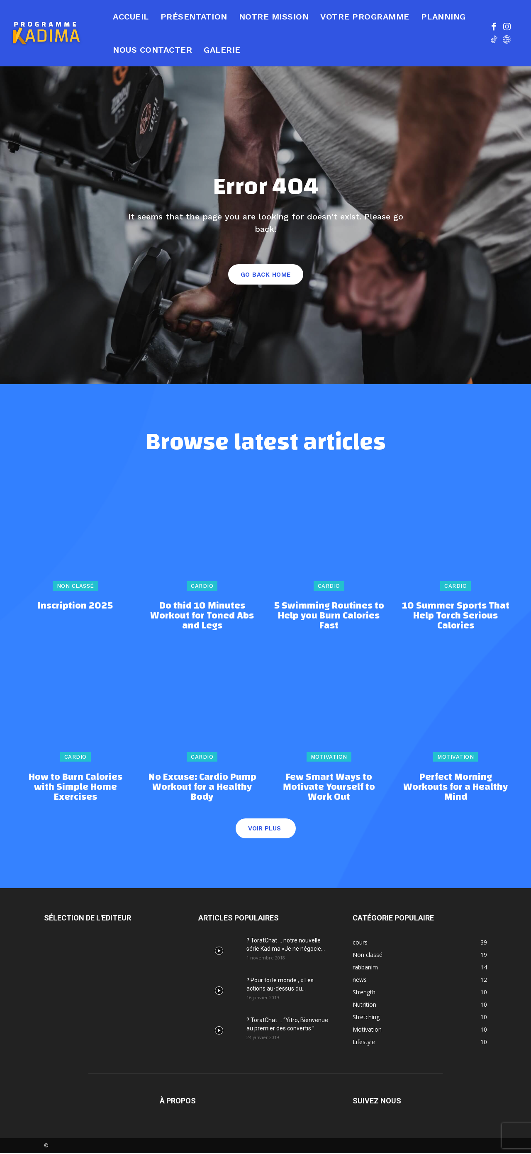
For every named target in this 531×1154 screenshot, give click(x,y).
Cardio (202, 587)
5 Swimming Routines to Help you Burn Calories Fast (329, 617)
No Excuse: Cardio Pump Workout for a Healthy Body (202, 788)
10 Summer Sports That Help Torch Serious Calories (455, 617)
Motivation (329, 758)
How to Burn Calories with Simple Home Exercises (75, 788)
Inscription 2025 (75, 607)
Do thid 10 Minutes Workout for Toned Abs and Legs (202, 617)
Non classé (75, 587)
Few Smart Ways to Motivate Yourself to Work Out (329, 788)
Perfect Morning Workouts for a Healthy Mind (455, 788)
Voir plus (264, 829)
